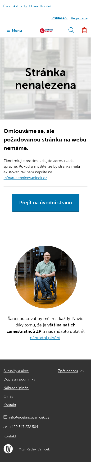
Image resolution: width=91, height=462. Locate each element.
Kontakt (46, 6)
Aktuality (20, 6)
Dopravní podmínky (19, 379)
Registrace (79, 18)
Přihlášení (59, 18)
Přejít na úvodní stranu (45, 202)
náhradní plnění (45, 337)
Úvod (7, 6)
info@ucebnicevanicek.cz (25, 177)
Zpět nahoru (68, 371)
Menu (14, 30)
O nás (33, 6)
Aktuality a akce (16, 371)
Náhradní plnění (16, 388)
